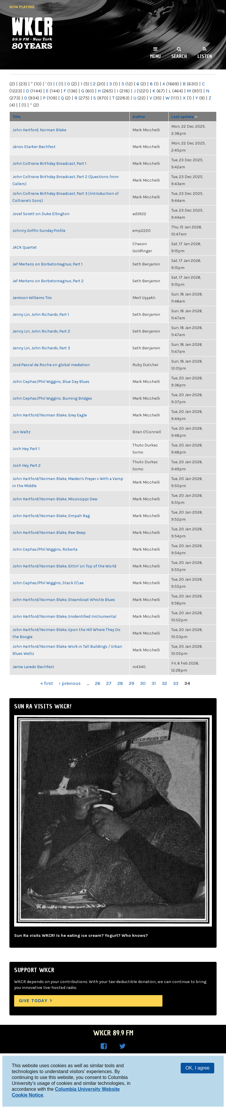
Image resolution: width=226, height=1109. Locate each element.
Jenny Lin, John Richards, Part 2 (41, 331)
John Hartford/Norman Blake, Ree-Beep (49, 532)
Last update (184, 116)
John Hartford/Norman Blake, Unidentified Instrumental (64, 616)
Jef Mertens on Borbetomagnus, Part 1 (47, 264)
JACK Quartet (24, 247)
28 (120, 683)
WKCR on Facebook (103, 1046)
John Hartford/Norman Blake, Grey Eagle (49, 415)
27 (109, 683)
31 (154, 683)
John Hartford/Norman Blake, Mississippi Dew (54, 499)
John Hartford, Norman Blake (39, 129)
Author (138, 116)
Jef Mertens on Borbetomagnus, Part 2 (48, 280)
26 (97, 683)
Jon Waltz (21, 431)
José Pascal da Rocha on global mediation (51, 364)
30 (143, 683)
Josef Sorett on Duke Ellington (40, 213)
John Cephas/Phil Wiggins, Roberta (44, 549)
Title (16, 116)
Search (179, 56)
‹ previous (70, 683)
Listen (204, 56)
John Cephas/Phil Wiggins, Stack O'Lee (48, 582)
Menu (155, 56)
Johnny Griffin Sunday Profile (38, 230)
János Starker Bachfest (34, 146)
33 (175, 683)
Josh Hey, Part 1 (25, 448)
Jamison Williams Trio (32, 297)
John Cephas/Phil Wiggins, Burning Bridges (52, 398)
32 (164, 683)
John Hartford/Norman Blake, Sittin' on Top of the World (64, 566)
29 (131, 683)
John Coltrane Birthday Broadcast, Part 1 (49, 163)
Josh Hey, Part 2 (26, 465)
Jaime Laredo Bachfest (33, 666)
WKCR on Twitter (122, 1046)
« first (46, 683)
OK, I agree (197, 1067)
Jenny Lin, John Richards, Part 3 (41, 348)
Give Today (33, 1000)
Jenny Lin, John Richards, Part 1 (40, 314)
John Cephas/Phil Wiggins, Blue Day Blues (50, 381)
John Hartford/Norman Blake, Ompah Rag (51, 515)
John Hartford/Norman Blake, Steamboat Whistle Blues (63, 599)
